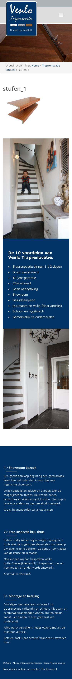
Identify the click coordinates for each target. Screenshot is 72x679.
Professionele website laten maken (21, 669)
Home (35, 65)
